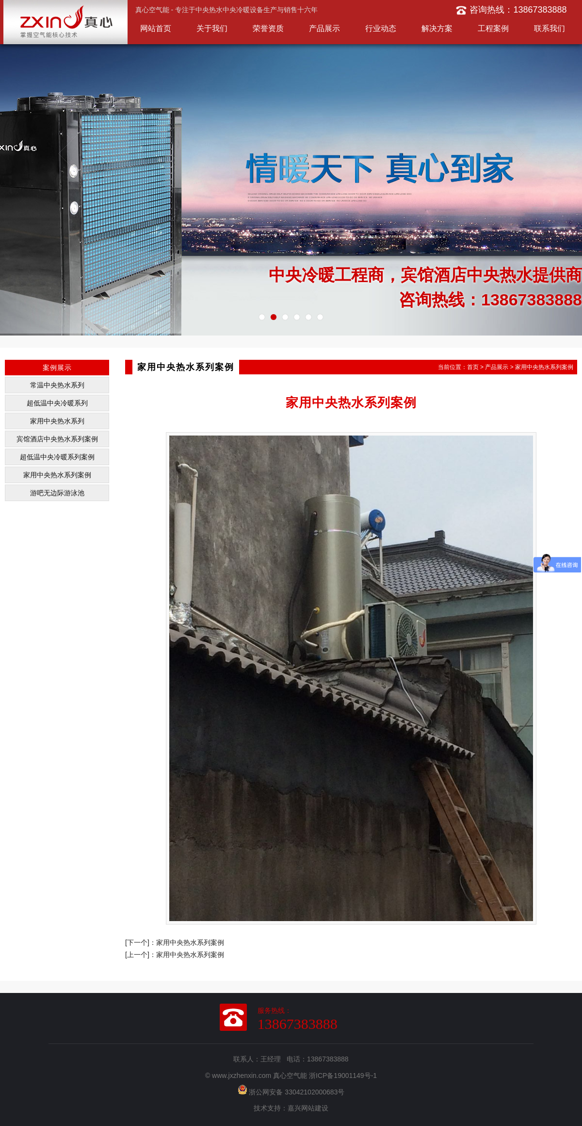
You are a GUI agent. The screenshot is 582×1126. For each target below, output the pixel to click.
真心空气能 (290, 1075)
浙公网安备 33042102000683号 (291, 1092)
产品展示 (324, 28)
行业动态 (380, 28)
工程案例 (493, 28)
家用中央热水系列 (57, 421)
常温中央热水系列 (57, 385)
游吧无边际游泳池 (57, 493)
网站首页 (155, 28)
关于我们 (211, 28)
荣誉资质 (268, 28)
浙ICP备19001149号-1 (343, 1075)
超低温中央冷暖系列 (57, 403)
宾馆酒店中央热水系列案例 (57, 439)
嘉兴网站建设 (308, 1108)
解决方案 (437, 28)
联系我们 (549, 28)
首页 (473, 367)
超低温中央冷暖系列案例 (57, 457)
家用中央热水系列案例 (57, 475)
